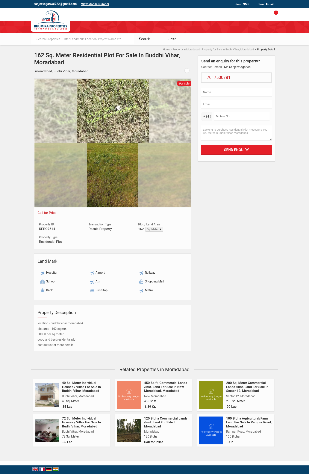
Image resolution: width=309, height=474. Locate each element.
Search (144, 39)
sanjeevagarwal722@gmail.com (55, 4)
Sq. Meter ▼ (154, 229)
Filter (172, 39)
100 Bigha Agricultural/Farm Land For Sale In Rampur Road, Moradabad (249, 422)
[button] (95, 4)
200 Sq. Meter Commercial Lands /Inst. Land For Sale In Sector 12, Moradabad (247, 387)
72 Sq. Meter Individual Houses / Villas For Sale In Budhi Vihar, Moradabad (81, 422)
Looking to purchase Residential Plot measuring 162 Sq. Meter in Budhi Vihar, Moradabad (236, 132)
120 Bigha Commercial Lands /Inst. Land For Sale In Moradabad (165, 422)
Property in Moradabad (186, 49)
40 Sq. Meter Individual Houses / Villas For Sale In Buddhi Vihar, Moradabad (81, 387)
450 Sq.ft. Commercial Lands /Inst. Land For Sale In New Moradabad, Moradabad (165, 387)
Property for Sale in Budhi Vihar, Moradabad (228, 49)
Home (166, 49)
